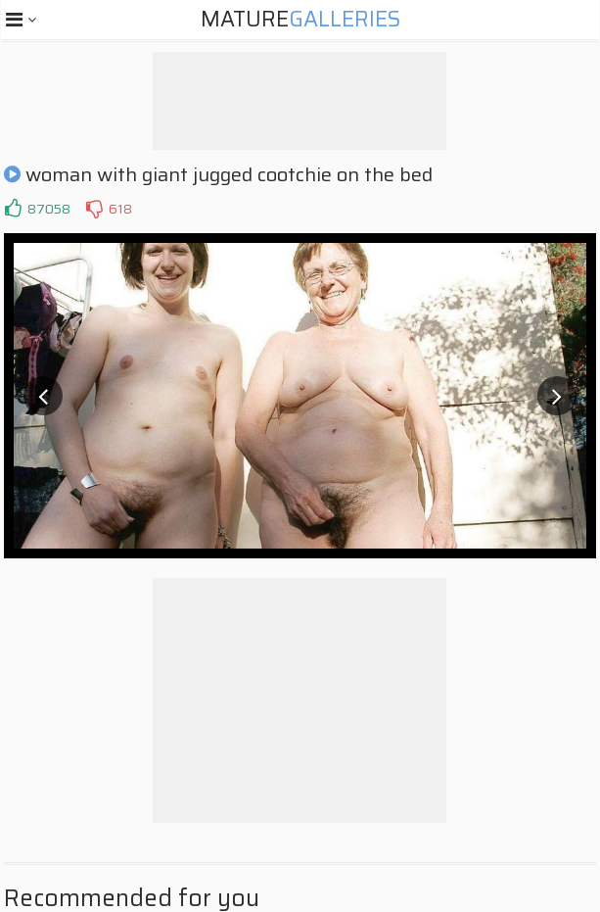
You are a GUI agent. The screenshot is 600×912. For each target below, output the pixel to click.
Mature (300, 19)
